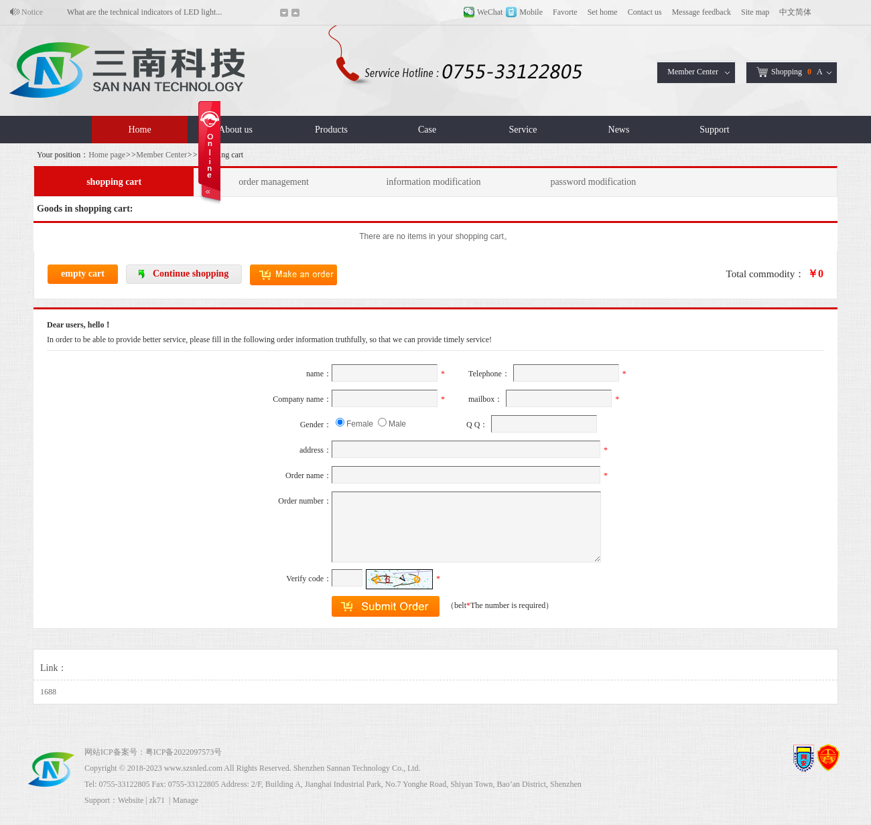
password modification (593, 182)
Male (397, 424)
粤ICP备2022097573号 (183, 752)
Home (139, 130)
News (619, 130)
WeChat (490, 12)
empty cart (83, 274)
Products (331, 130)
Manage (186, 800)
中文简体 (795, 12)
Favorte (565, 12)
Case (427, 130)
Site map (755, 12)
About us (235, 130)
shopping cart (113, 182)
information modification (433, 182)
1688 (48, 691)
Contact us (645, 12)
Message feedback (701, 12)
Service (523, 130)
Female (359, 424)
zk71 (157, 800)
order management (274, 182)
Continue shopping (190, 274)
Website (130, 800)
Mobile (531, 12)
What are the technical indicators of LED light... (144, 12)
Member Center (692, 71)
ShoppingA (789, 72)
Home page (106, 154)
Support (714, 130)
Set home (603, 12)
